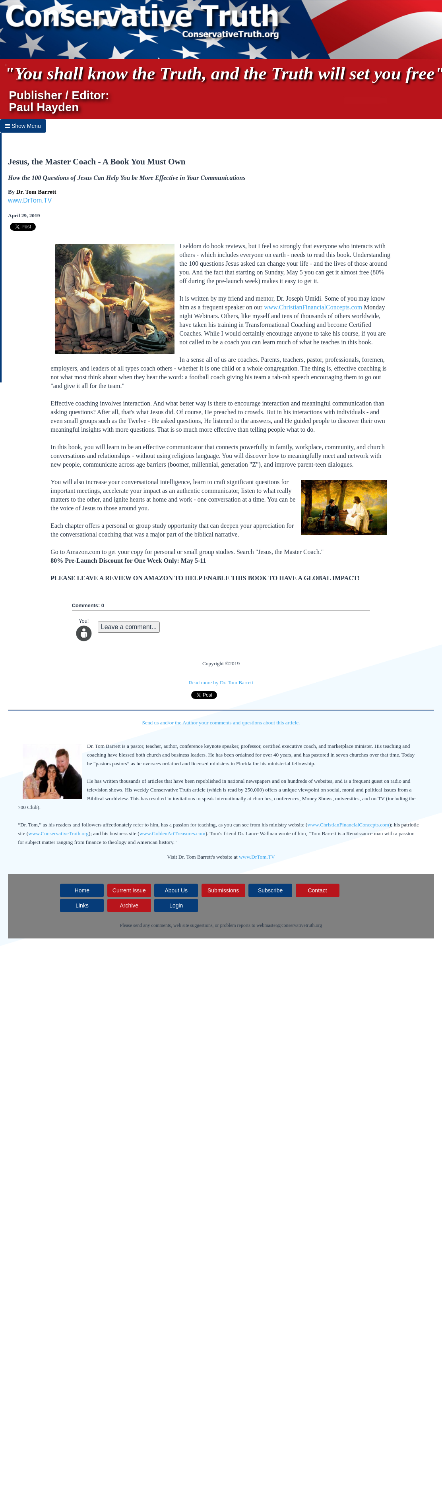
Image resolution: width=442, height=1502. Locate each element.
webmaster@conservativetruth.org (289, 925)
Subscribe (270, 890)
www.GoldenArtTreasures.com (172, 833)
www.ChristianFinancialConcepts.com (313, 307)
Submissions (223, 890)
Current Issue (129, 890)
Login (176, 905)
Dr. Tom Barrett (36, 192)
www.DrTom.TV (30, 200)
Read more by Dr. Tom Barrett (221, 682)
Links (82, 905)
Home (82, 890)
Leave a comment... (129, 627)
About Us (176, 890)
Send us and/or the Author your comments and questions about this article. (221, 723)
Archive (129, 905)
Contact (317, 890)
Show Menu (23, 126)
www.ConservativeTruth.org (58, 833)
